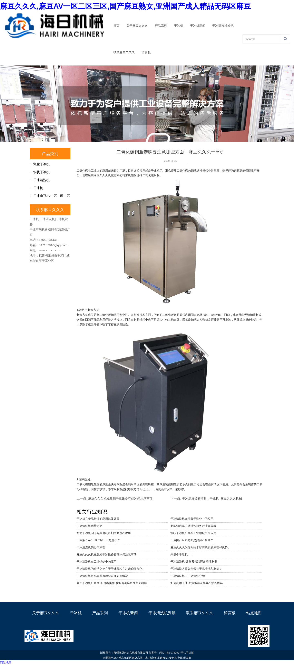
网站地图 (5, 662)
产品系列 (161, 25)
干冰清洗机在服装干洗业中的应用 (191, 518)
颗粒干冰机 (41, 164)
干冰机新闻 (197, 25)
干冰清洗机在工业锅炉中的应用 (97, 561)
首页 (116, 25)
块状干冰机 (41, 172)
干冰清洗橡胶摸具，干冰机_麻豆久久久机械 (212, 498)
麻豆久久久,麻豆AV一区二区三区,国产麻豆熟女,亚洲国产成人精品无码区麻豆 (125, 6)
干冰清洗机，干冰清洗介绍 (187, 575)
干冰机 (178, 25)
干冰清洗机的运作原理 (91, 547)
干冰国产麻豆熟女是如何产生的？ (191, 540)
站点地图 (254, 613)
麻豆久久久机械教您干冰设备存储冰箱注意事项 (120, 498)
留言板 (146, 52)
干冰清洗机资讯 (223, 25)
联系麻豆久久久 (124, 52)
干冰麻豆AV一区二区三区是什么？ (98, 540)
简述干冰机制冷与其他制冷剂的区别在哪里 (104, 533)
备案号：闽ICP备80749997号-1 (167, 652)
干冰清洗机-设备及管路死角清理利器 (193, 561)
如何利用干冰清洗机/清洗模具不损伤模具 (196, 583)
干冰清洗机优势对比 (89, 526)
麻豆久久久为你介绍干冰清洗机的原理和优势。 (200, 547)
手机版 (190, 652)
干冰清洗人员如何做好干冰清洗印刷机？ (196, 568)
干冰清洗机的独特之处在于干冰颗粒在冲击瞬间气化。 (111, 568)
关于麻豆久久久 (137, 25)
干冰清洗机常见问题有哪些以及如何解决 (102, 575)
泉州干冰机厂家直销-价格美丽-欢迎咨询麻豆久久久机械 (112, 583)
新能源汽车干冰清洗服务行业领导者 (193, 526)
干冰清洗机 (41, 180)
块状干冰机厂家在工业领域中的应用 (193, 533)
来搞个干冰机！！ (181, 554)
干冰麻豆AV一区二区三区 (51, 196)
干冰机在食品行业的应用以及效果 (98, 518)
